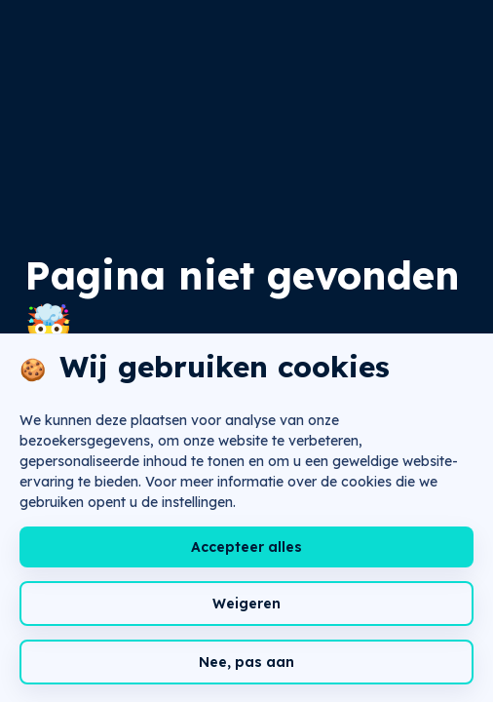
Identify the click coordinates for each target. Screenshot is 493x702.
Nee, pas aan (246, 662)
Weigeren (246, 603)
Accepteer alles (246, 547)
